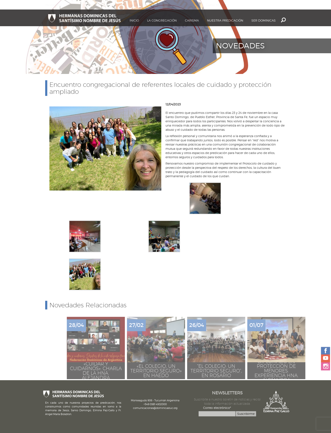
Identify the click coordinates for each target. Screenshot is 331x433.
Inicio (134, 20)
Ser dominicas (263, 20)
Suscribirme (246, 413)
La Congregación (162, 20)
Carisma (192, 20)
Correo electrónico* (217, 408)
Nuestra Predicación (225, 20)
